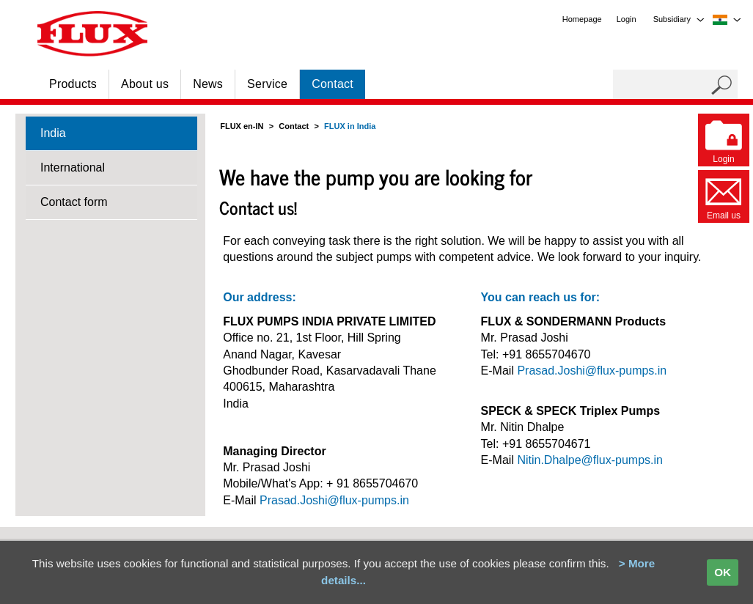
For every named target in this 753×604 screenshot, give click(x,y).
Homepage (582, 19)
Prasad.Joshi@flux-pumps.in (334, 500)
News (208, 84)
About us (145, 84)
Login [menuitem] (626, 19)
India (53, 133)
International (72, 167)
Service (267, 84)
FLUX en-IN (241, 126)
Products (73, 84)
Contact (332, 84)
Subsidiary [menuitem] (672, 19)
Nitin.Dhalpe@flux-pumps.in (590, 460)
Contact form (74, 202)
